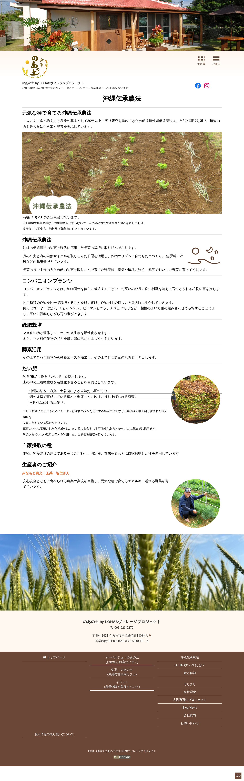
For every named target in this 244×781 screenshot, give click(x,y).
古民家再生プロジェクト (190, 714)
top (238, 775)
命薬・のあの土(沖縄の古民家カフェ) (122, 687)
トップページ (54, 672)
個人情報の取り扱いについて (54, 749)
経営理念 (190, 706)
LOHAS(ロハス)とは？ (189, 680)
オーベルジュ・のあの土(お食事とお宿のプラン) (122, 674)
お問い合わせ (190, 738)
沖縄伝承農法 (190, 672)
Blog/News (189, 722)
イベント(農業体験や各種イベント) (122, 699)
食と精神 (190, 687)
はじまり (190, 699)
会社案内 (190, 730)
